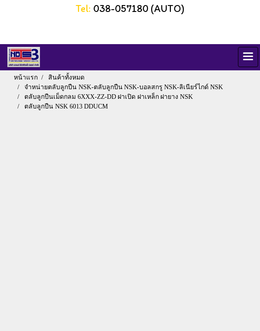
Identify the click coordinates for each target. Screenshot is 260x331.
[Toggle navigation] (248, 57)
